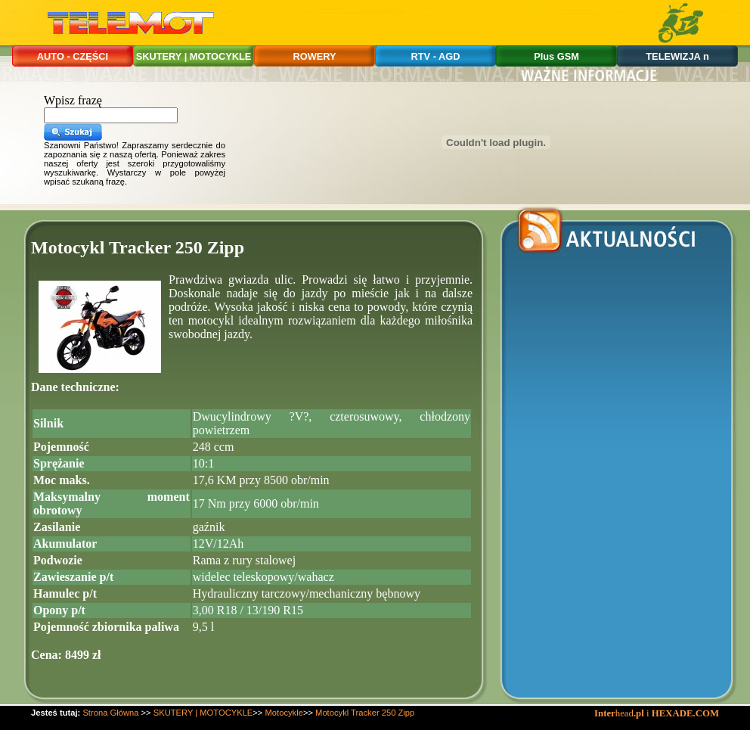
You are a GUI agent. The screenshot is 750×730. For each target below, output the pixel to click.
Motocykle (284, 712)
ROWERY (314, 56)
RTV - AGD (435, 56)
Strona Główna (110, 712)
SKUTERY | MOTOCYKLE (194, 56)
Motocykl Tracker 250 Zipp (364, 712)
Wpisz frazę (73, 100)
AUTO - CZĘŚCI (72, 56)
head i (623, 713)
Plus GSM (556, 56)
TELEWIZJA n (677, 56)
